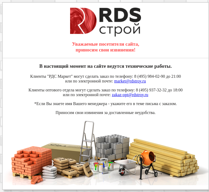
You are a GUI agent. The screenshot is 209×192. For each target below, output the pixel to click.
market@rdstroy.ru (130, 81)
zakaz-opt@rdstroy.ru (130, 94)
